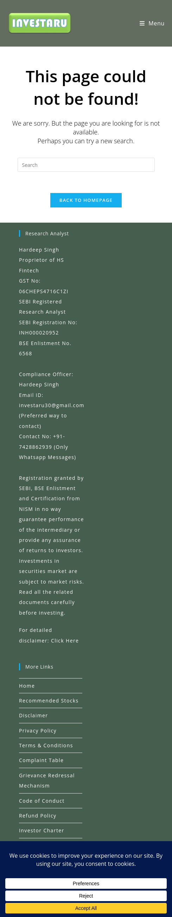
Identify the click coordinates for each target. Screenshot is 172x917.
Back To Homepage (86, 200)
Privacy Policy (38, 730)
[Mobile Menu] (152, 23)
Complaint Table (41, 760)
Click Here (65, 640)
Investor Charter (41, 830)
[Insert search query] (86, 165)
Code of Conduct (42, 800)
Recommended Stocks (49, 700)
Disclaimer (33, 715)
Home (27, 685)
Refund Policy (37, 815)
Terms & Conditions (46, 745)
